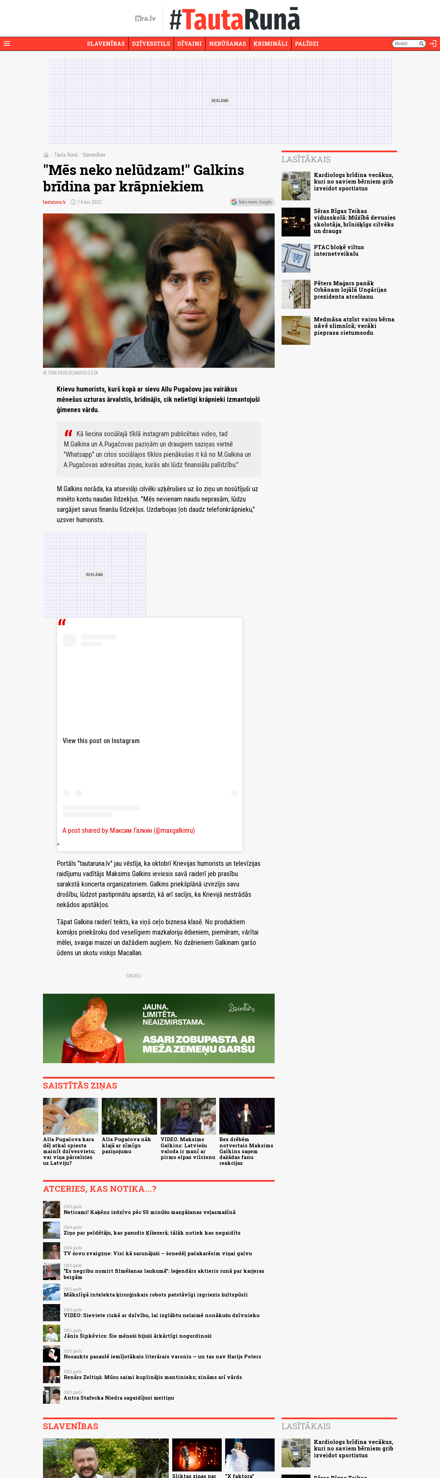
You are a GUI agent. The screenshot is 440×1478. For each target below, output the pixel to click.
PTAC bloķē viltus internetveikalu (339, 250)
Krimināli (270, 43)
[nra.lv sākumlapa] (145, 18)
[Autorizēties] (433, 44)
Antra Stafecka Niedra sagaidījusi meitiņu (119, 1397)
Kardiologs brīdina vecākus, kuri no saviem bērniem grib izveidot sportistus (353, 181)
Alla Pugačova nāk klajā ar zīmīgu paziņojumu (126, 1145)
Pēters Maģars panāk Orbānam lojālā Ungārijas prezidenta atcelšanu (350, 289)
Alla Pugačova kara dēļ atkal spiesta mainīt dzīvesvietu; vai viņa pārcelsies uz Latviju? (69, 1151)
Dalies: (134, 976)
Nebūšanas (227, 43)
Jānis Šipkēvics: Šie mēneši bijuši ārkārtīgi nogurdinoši (138, 1336)
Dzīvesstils (151, 43)
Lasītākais (306, 159)
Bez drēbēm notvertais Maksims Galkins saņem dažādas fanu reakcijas (246, 1151)
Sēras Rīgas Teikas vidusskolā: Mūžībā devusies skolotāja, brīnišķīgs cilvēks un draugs (355, 220)
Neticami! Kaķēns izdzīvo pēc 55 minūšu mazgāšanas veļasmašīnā (149, 1212)
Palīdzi (307, 43)
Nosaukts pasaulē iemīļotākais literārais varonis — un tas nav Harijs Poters (162, 1356)
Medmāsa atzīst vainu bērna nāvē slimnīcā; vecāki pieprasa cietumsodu (354, 326)
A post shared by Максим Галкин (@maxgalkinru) (129, 830)
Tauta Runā (66, 155)
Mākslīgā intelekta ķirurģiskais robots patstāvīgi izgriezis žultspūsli (156, 1294)
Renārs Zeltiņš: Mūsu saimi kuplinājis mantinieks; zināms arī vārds (153, 1377)
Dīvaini (189, 43)
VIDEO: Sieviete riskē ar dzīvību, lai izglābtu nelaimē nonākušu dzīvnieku (162, 1315)
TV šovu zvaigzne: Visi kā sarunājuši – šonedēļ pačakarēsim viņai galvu (158, 1253)
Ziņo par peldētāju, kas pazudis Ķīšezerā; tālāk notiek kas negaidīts (152, 1232)
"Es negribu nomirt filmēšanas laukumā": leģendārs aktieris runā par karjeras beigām (164, 1274)
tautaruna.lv (54, 202)
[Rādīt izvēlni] (7, 44)
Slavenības (106, 43)
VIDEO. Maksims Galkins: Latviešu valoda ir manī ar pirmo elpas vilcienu (188, 1148)
